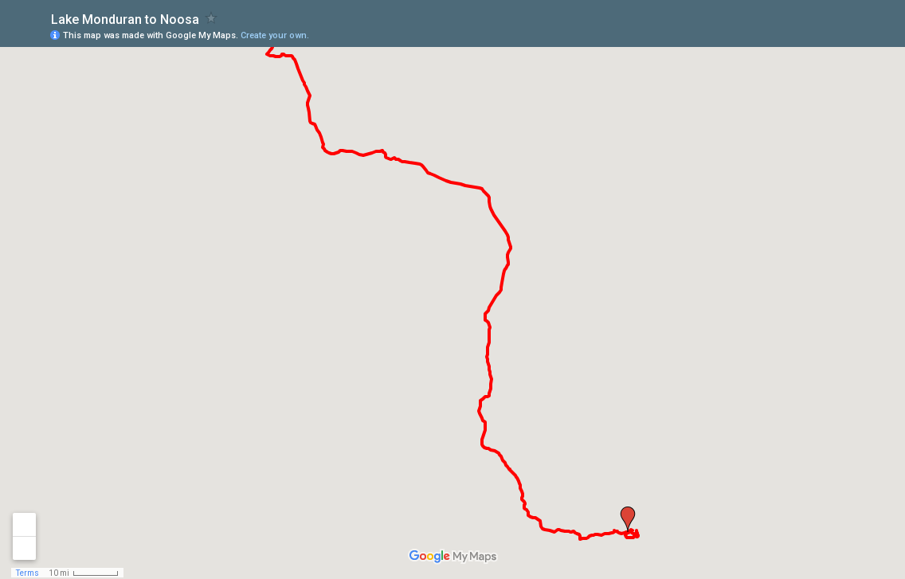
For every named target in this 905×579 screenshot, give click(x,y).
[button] (628, 519)
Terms (27, 573)
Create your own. (275, 35)
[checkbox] (211, 18)
